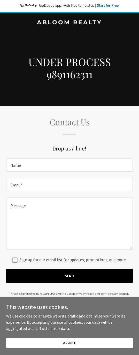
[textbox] (69, 165)
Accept (69, 343)
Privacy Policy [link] (85, 294)
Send (69, 276)
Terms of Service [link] (111, 294)
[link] (69, 22)
